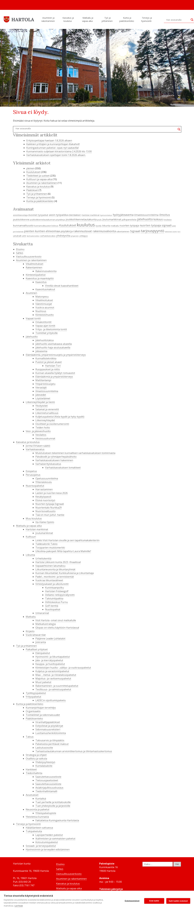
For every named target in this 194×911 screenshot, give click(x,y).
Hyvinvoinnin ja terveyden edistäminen (48, 849)
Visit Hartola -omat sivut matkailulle (55, 620)
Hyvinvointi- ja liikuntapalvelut (52, 656)
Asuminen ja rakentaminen (48, 19)
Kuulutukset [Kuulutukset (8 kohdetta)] (67, 225)
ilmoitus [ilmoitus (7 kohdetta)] (164, 215)
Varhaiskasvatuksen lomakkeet (63, 467)
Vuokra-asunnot (44, 307)
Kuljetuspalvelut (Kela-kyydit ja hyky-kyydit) (59, 416)
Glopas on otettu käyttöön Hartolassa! (57, 627)
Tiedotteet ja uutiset (37, 175)
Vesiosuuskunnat (45, 438)
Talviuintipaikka (54, 598)
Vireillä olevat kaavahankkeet (61, 285)
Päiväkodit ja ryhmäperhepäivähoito (56, 456)
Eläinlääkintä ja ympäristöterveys (54, 376)
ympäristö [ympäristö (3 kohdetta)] (75, 236)
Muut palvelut (43, 682)
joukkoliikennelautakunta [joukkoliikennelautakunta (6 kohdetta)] (81, 219)
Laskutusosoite (44, 747)
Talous (30, 736)
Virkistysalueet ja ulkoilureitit (52, 584)
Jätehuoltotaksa (44, 340)
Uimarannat (42, 613)
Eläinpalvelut (42, 653)
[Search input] (177, 20)
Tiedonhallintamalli (46, 791)
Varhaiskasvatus (35, 449)
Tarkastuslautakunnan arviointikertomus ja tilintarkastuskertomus (73, 751)
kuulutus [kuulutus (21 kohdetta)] (86, 225)
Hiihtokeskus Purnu (56, 602)
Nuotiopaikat (52, 609)
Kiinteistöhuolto (44, 314)
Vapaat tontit (33, 318)
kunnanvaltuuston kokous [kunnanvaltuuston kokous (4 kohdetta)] (46, 225)
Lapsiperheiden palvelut (49, 835)
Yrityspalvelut (33, 696)
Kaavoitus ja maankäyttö (40, 278)
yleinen (30, 168)
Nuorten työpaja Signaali (49, 504)
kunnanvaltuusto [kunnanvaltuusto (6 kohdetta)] (23, 225)
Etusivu (20, 249)
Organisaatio (33, 711)
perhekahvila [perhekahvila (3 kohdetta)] (18, 232)
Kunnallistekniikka (45, 358)
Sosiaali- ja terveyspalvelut (41, 845)
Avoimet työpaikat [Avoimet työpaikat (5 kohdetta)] (38, 214)
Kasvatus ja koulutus (68, 19)
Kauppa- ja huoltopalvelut (50, 664)
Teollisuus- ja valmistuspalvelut (53, 689)
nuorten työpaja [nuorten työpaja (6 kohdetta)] (129, 225)
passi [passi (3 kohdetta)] (174, 226)
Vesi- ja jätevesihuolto (38, 431)
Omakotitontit (43, 322)
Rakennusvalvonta (45, 271)
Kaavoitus (41, 282)
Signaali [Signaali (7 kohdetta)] (135, 231)
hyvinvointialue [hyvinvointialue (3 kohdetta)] (106, 215)
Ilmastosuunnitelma (46, 391)
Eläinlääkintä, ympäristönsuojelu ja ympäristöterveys (56, 354)
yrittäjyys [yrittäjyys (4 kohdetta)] (83, 235)
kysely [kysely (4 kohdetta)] (99, 225)
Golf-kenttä (51, 605)
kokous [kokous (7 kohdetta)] (158, 219)
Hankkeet (31, 769)
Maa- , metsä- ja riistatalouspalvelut (55, 675)
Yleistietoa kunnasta (37, 816)
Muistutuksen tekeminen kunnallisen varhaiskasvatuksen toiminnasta (75, 453)
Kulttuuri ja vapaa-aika (39, 179)
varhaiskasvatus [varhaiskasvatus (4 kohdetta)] (48, 235)
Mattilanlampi (43, 380)
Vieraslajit (41, 387)
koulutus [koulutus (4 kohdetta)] (168, 219)
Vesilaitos (40, 434)
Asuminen (31, 293)
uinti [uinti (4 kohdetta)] (24, 235)
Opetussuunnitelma (46, 478)
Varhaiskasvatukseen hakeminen (54, 460)
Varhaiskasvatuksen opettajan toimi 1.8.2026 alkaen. (56, 155)
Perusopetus (33, 474)
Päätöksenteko (34, 718)
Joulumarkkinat (44, 533)
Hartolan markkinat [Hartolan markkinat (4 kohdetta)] (90, 215)
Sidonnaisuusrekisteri (47, 729)
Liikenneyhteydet (45, 420)
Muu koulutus (34, 518)
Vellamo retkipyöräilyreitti (60, 595)
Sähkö (19, 253)
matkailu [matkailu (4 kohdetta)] (115, 225)
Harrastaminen (44, 489)
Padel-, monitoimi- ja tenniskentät (54, 576)
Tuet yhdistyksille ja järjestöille (52, 805)
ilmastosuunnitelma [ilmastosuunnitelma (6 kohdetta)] (146, 215)
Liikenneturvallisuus (46, 413)
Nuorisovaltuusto (45, 511)
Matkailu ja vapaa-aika (88, 19)
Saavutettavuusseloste (48, 776)
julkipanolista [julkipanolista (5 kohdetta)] (129, 219)
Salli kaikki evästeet (178, 901)
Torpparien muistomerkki (50, 547)
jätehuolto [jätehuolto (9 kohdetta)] (145, 219)
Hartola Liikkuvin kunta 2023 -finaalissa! (58, 562)
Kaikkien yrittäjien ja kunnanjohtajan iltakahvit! (53, 144)
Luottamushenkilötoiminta (50, 733)
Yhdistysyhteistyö (45, 762)
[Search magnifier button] (179, 129)
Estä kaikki (154, 901)
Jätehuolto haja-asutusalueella (52, 347)
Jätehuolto (32, 336)
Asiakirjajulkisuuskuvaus (49, 787)
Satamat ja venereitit (47, 409)
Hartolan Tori (53, 365)
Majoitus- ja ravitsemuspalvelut (53, 678)
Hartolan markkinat (37, 529)
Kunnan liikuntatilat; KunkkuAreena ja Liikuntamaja (64, 573)
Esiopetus (31, 471)
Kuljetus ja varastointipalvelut (52, 671)
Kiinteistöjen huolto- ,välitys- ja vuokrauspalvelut (63, 667)
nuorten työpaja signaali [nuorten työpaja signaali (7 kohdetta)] (156, 225)
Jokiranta (40, 642)
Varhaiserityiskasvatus (48, 464)
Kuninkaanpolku (54, 587)
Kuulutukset (33, 172)
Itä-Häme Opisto (44, 522)
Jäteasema (41, 351)
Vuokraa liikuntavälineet (49, 580)
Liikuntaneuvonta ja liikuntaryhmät (55, 569)
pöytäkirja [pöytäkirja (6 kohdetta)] (67, 231)
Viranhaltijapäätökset (47, 722)
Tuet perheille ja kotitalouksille (53, 802)
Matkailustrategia (45, 624)
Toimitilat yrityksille (46, 333)
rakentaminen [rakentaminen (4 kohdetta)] (122, 231)
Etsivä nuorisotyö (45, 500)
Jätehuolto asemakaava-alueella (53, 344)
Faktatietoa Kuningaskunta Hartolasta (57, 820)
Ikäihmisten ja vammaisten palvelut (55, 838)
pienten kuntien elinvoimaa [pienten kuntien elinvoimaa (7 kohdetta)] (42, 231)
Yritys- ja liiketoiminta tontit (51, 329)
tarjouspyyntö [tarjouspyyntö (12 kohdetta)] (152, 230)
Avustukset (32, 795)
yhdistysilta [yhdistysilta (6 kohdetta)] (63, 235)
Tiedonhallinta (34, 773)
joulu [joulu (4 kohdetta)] (99, 219)
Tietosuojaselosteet (46, 780)
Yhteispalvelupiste (45, 813)
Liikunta (30, 555)
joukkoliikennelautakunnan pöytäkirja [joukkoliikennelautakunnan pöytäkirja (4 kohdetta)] (47, 219)
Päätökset (32, 190)
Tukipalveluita (34, 831)
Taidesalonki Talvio (46, 544)
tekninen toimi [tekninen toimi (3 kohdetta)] (171, 232)
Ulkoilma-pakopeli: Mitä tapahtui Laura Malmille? (63, 551)
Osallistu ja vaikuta (36, 758)
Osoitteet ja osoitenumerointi (52, 424)
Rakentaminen (34, 267)
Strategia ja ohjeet (36, 755)
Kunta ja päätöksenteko (127, 19)
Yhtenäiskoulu (43, 482)
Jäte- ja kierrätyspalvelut (49, 660)
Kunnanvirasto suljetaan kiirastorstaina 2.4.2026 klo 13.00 (59, 151)
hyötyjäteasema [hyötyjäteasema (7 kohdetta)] (123, 215)
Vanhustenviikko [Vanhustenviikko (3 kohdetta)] (33, 236)
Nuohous (40, 311)
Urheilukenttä (43, 558)
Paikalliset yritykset (37, 649)
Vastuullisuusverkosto (28, 256)
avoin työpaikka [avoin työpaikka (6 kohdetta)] (58, 215)
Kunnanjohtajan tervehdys (41, 707)
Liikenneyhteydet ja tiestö (40, 402)
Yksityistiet (41, 405)
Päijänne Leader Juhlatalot (50, 638)
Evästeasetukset (132, 901)
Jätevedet (40, 394)
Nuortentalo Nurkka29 (48, 507)
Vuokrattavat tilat (36, 635)
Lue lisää (19, 905)
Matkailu (31, 616)
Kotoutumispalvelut (46, 842)
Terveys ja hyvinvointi (146, 19)
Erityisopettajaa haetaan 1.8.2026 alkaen (49, 140)
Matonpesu (42, 296)
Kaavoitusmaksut (45, 289)
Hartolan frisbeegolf (56, 591)
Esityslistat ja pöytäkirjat (49, 725)
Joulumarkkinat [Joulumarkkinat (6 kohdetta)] (111, 219)
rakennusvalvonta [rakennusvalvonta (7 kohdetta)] (104, 231)
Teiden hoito (42, 427)
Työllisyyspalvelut (36, 693)
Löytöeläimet (42, 398)
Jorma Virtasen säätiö (38, 445)
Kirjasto (30, 631)
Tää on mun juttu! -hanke (49, 515)
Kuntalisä (40, 798)
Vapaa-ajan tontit (45, 325)
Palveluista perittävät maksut (52, 744)
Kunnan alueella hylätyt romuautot (55, 373)
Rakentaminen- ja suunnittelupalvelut (56, 685)
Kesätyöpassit (43, 496)
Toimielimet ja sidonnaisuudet (43, 715)
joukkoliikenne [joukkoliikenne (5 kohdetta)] (21, 219)
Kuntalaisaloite (43, 765)
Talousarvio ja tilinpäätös (49, 740)
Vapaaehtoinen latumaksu (50, 565)
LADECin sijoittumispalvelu (50, 700)
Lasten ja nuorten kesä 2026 (51, 493)
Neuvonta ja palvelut (37, 809)
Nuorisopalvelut (35, 485)
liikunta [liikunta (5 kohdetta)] (106, 225)
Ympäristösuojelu (45, 384)
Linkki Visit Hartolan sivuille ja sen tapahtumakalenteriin (67, 540)
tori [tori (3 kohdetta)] (179, 232)
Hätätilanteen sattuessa (39, 827)
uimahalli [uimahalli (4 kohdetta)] (17, 235)
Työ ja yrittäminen (107, 19)
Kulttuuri (31, 536)
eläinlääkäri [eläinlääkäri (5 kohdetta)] (74, 214)
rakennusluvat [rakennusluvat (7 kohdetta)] (82, 231)
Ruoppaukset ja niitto (47, 369)
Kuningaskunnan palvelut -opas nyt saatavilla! (52, 147)
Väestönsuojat (43, 304)
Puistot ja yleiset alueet (48, 362)
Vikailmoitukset (34, 264)
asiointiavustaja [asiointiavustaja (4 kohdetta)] (20, 215)
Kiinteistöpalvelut (36, 274)
